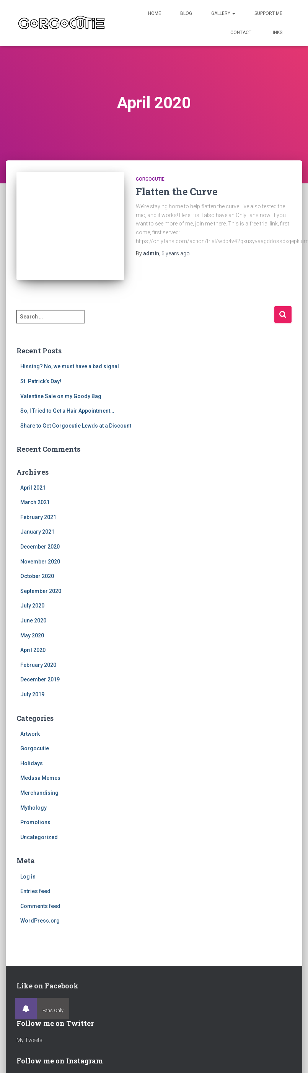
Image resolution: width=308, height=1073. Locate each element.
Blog (186, 13)
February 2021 (38, 517)
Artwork (30, 734)
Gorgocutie (150, 179)
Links (276, 32)
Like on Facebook (47, 985)
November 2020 (40, 562)
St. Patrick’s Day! (40, 381)
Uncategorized (39, 837)
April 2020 (33, 650)
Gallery (223, 13)
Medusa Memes (40, 778)
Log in (28, 877)
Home (154, 13)
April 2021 (33, 488)
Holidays (31, 763)
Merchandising (39, 793)
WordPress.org (40, 921)
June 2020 (33, 620)
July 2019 (32, 694)
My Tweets (29, 1040)
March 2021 (35, 502)
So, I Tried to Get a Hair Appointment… (67, 411)
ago (175, 253)
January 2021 (37, 532)
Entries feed (35, 891)
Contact (240, 32)
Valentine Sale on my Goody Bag (60, 396)
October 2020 (37, 576)
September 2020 (40, 591)
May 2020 (32, 635)
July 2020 (32, 606)
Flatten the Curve (176, 191)
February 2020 (38, 665)
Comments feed (40, 906)
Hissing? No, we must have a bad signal (69, 366)
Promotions (35, 822)
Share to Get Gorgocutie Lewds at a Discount (75, 426)
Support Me (268, 13)
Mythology (33, 808)
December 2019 (40, 679)
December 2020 (40, 547)
